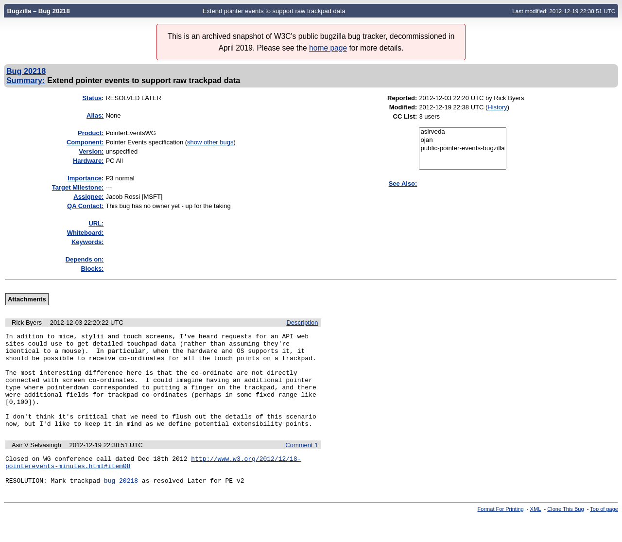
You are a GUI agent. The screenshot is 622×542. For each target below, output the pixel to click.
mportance (85, 178)
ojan (462, 140)
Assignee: (88, 196)
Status (92, 98)
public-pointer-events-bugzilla (462, 148)
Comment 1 (301, 464)
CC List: (405, 116)
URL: (96, 223)
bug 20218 (121, 505)
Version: (91, 151)
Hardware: (88, 160)
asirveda (462, 132)
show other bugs (210, 142)
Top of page (604, 534)
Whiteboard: (85, 232)
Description (302, 322)
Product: (91, 133)
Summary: (25, 80)
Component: (85, 142)
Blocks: (92, 268)
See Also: (403, 183)
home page (328, 48)
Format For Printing (501, 534)
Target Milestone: (78, 187)
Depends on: (85, 259)
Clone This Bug (565, 534)
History (497, 107)
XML (535, 534)
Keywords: (87, 241)
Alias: (95, 115)
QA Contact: (85, 206)
